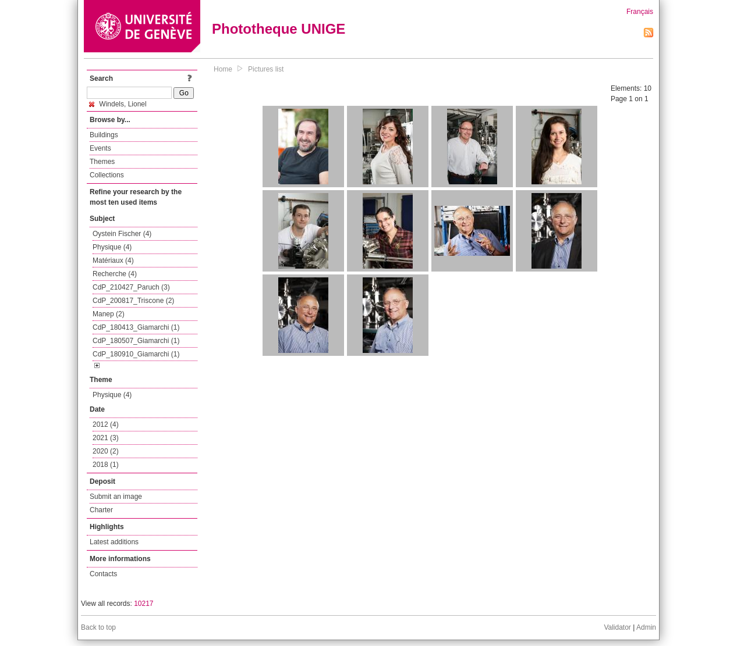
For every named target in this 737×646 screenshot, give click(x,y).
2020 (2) (106, 451)
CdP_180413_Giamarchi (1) (136, 327)
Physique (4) (112, 247)
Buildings (104, 135)
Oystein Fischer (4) (122, 234)
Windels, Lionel (118, 104)
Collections (107, 175)
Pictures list (266, 69)
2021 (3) (106, 438)
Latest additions (114, 542)
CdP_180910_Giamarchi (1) (136, 354)
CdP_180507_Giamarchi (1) (136, 341)
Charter (101, 510)
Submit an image (116, 496)
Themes (102, 162)
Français (639, 12)
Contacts (103, 574)
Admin (646, 627)
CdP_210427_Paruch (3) (131, 287)
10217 (143, 603)
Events (100, 148)
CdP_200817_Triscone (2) (133, 301)
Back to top (98, 627)
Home (223, 69)
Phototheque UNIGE (278, 29)
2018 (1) (106, 465)
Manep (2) (109, 314)
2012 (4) (106, 424)
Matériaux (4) (113, 260)
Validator (617, 627)
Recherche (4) (115, 274)
